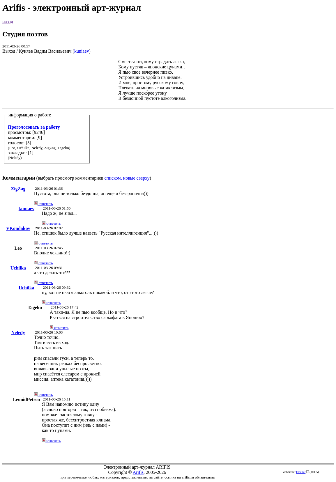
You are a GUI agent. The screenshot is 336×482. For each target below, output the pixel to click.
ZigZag (18, 188)
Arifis (138, 472)
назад (7, 21)
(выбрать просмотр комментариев (168, 119)
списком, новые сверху (127, 178)
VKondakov (18, 228)
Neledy (18, 332)
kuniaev (81, 51)
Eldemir (300, 472)
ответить (43, 203)
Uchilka (18, 267)
